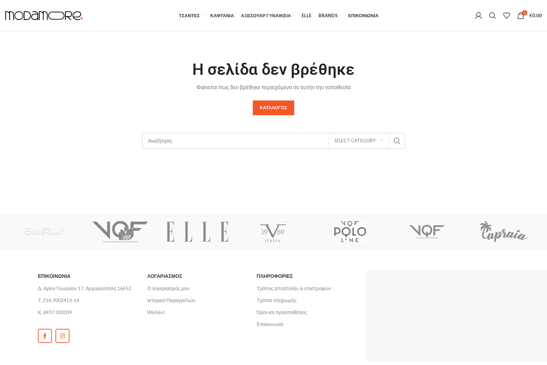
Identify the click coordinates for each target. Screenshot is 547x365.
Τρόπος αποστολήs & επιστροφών (294, 289)
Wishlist (156, 312)
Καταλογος (273, 108)
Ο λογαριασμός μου (168, 289)
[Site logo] (44, 15)
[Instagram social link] (62, 336)
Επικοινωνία (270, 324)
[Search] (493, 16)
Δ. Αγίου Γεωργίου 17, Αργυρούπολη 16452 (85, 289)
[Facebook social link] (45, 336)
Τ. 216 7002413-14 (59, 301)
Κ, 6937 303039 (55, 312)
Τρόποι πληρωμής (276, 301)
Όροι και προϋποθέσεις (282, 312)
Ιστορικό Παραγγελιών (171, 301)
